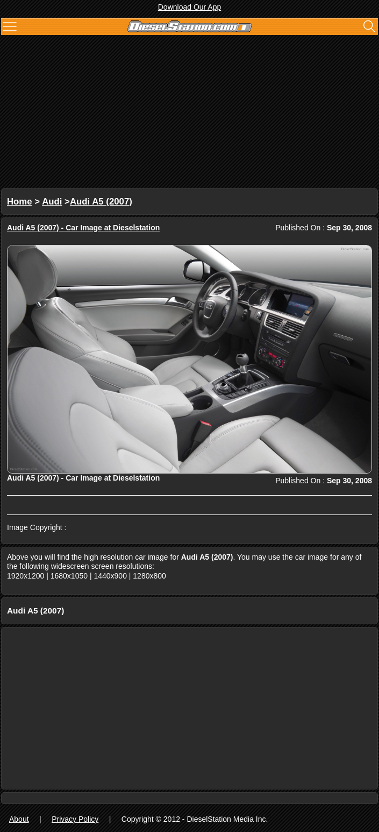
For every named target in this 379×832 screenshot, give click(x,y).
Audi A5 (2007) (101, 201)
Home (19, 201)
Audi (52, 201)
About (19, 819)
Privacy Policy (75, 819)
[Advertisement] (189, 113)
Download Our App (189, 7)
